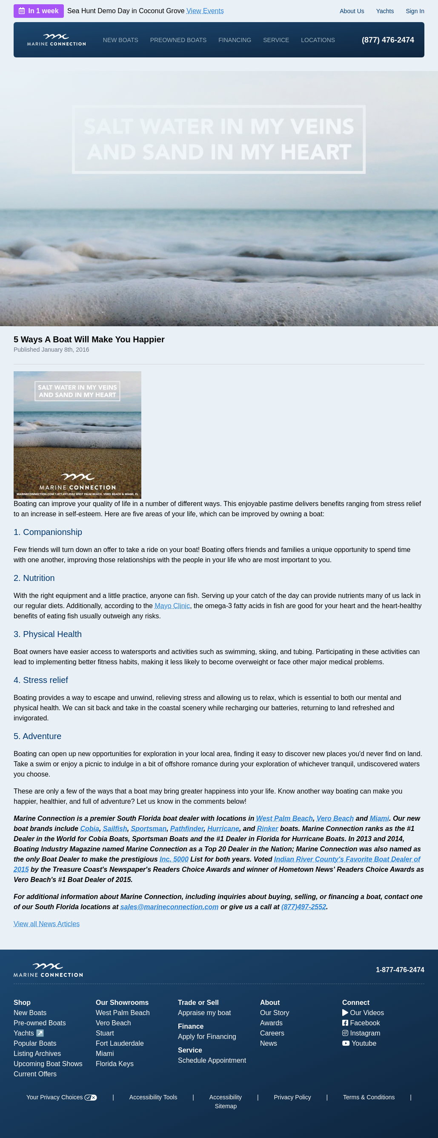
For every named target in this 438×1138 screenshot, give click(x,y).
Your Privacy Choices (61, 1097)
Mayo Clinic (172, 605)
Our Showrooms (122, 1002)
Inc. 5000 (174, 859)
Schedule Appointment (212, 1060)
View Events (205, 10)
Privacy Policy (292, 1097)
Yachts (385, 11)
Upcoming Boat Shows (48, 1063)
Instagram (361, 1033)
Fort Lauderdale (120, 1043)
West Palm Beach (284, 818)
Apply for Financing (207, 1036)
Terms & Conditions (369, 1097)
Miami (379, 818)
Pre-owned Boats (40, 1023)
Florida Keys (115, 1063)
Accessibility (225, 1097)
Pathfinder (186, 828)
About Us (352, 11)
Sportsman (149, 828)
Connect (355, 1002)
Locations (318, 40)
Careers (272, 1033)
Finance (190, 1026)
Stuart (105, 1033)
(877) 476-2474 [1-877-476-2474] (388, 40)
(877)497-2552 (303, 906)
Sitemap (226, 1106)
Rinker (267, 828)
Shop (22, 1002)
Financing (234, 40)
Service (276, 40)
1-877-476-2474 (400, 969)
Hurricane (223, 828)
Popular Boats (35, 1043)
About (270, 1002)
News (268, 1043)
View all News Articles (47, 923)
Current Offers (35, 1074)
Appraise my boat (204, 1012)
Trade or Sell (198, 1002)
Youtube (359, 1043)
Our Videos (363, 1012)
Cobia (89, 828)
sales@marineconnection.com (169, 906)
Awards (271, 1023)
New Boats (120, 40)
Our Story (274, 1012)
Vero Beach (335, 818)
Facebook (361, 1023)
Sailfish (115, 828)
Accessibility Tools (153, 1097)
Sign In (415, 11)
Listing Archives (37, 1053)
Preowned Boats (178, 40)
